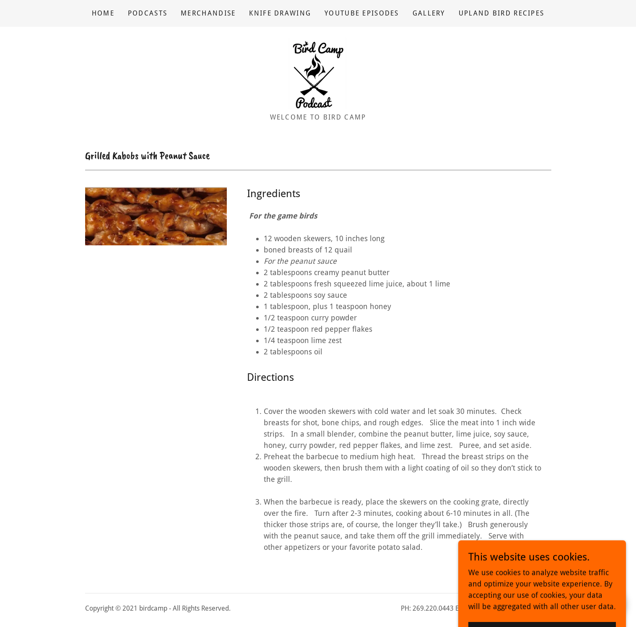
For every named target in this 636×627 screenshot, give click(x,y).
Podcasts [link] (147, 13)
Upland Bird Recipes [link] (501, 13)
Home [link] (103, 13)
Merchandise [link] (208, 13)
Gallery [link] (429, 13)
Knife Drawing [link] (280, 13)
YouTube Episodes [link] (361, 13)
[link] (317, 72)
